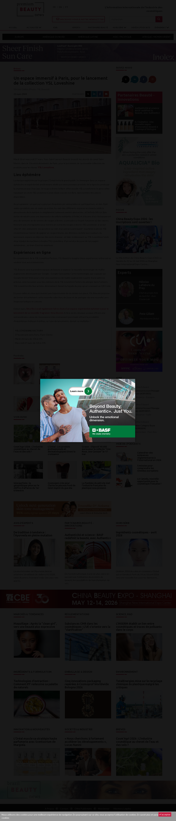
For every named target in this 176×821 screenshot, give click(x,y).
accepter (164, 814)
